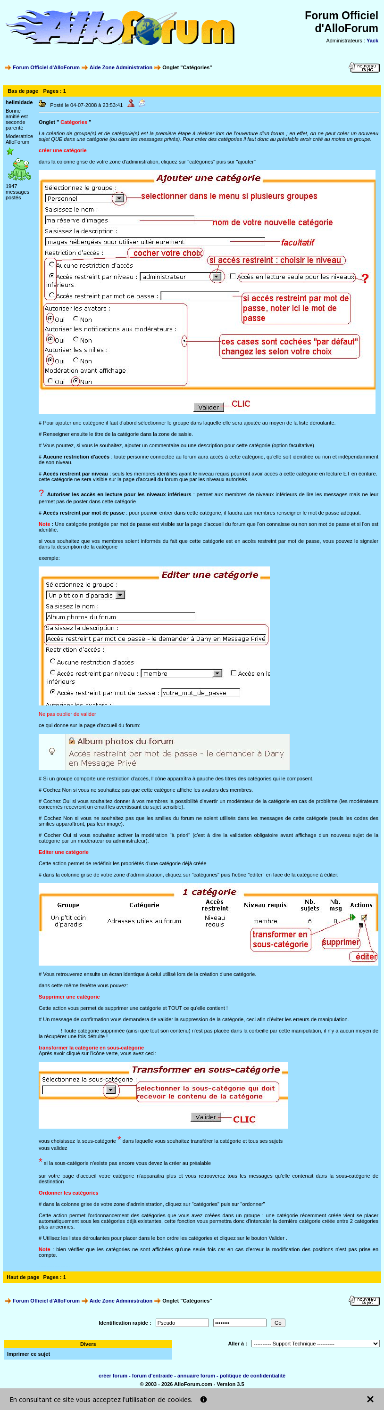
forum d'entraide (152, 1375)
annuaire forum (196, 1375)
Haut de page (23, 1277)
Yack (372, 40)
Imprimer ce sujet (28, 1354)
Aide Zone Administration (121, 67)
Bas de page (23, 91)
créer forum (113, 1375)
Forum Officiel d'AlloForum (46, 67)
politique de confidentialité (252, 1375)
